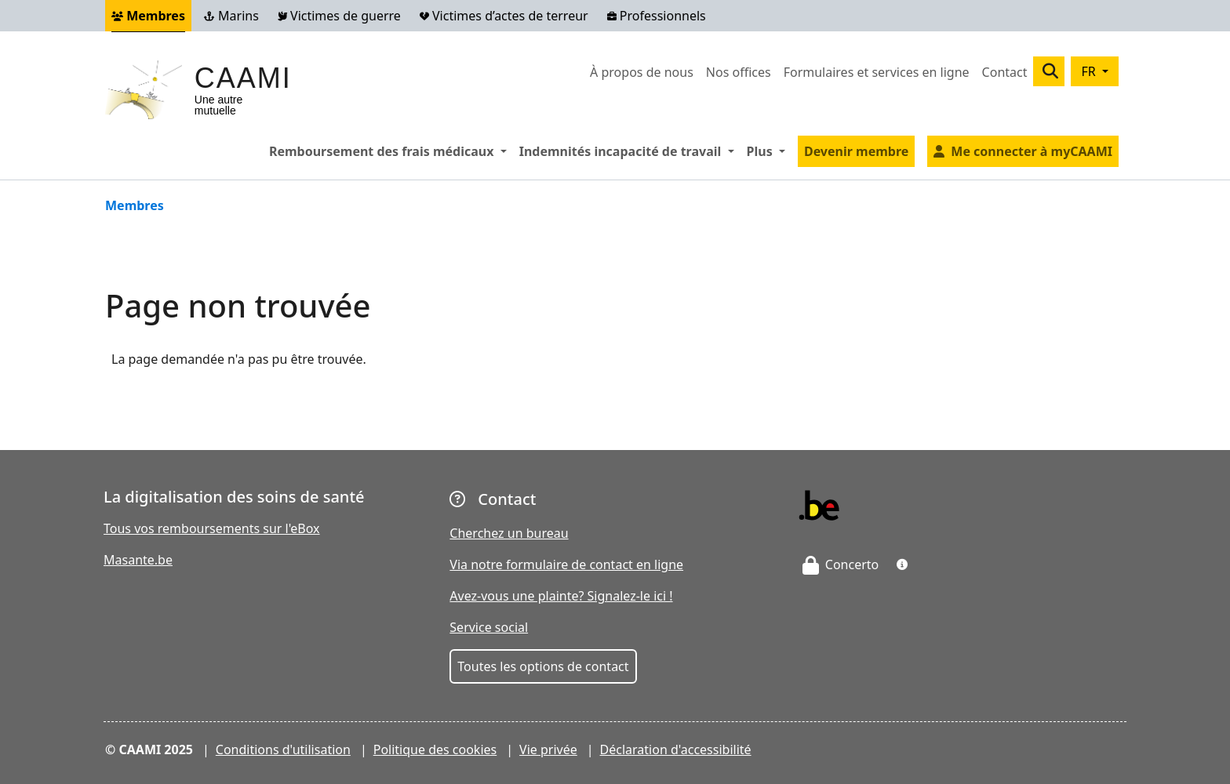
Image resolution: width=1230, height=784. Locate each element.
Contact (1005, 72)
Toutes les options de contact (542, 666)
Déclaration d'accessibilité (675, 749)
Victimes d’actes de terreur (504, 15)
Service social (488, 627)
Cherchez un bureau (508, 533)
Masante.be (138, 559)
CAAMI (243, 78)
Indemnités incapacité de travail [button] (630, 150)
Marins (231, 15)
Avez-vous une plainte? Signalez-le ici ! (560, 595)
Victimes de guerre (339, 15)
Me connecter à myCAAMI (1031, 151)
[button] (902, 564)
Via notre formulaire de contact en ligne (566, 564)
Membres (148, 15)
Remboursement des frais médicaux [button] (391, 150)
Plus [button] (769, 150)
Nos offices (738, 72)
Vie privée (548, 749)
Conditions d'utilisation (283, 749)
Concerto (840, 564)
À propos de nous (641, 72)
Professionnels (656, 15)
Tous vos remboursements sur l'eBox (212, 528)
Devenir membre (856, 151)
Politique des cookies (435, 749)
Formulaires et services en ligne (877, 72)
